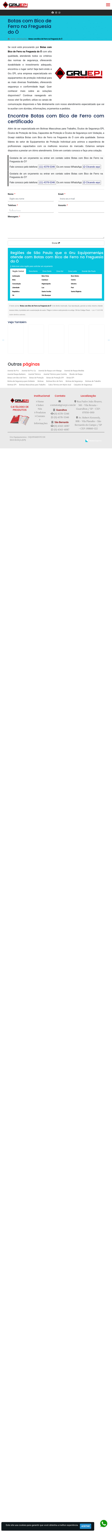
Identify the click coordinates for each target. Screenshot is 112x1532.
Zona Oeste (46, 271)
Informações (40, 1506)
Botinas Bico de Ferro (54, 1465)
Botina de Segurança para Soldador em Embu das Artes (56, 1434)
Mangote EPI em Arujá (56, 564)
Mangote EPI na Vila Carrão (56, 1310)
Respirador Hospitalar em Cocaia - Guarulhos (55, 751)
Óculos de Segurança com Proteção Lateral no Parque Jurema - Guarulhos (56, 1186)
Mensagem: (14, 216)
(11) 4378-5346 (47, 167)
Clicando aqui (91, 167)
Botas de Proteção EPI (55, 1461)
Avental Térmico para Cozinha (55, 1458)
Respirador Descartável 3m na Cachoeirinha (56, 502)
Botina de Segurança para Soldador (21, 1465)
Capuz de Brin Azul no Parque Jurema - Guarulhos (56, 1061)
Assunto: (63, 205)
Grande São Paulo (89, 271)
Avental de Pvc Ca (29, 1454)
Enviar (56, 243)
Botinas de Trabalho (93, 1465)
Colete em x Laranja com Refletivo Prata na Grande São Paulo (56, 688)
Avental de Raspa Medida (74, 1454)
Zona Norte (33, 271)
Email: (61, 194)
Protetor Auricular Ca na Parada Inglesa (56, 1372)
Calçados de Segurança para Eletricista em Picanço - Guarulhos (56, 813)
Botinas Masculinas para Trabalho (32, 1468)
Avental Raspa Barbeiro (16, 1458)
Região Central (18, 271)
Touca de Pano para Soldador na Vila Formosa (56, 1248)
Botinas (41, 1465)
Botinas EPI (11, 1468)
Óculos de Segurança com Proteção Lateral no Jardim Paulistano (56, 1124)
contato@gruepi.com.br (63, 1488)
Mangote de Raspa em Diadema (56, 626)
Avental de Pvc (13, 1454)
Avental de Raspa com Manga (50, 1454)
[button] (108, 5)
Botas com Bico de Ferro (17, 1461)
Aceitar (85, 1526)
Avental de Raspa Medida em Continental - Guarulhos (56, 378)
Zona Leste (72, 271)
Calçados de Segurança (83, 1468)
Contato (40, 1499)
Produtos (41, 1496)
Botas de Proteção (36, 1461)
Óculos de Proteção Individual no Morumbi (56, 875)
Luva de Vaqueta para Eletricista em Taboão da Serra (55, 937)
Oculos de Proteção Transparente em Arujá (56, 440)
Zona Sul (59, 271)
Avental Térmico (34, 1458)
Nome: (11, 194)
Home (40, 1485)
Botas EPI (70, 1461)
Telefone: (13, 205)
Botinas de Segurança (74, 1465)
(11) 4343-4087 (61, 1509)
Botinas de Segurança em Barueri (56, 999)
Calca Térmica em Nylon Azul (59, 1468)
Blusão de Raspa (76, 1458)
